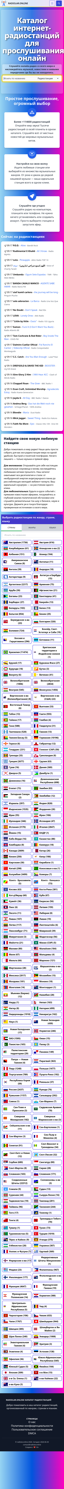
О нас (32, 1422)
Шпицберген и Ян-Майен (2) (47, 1329)
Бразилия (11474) (16, 652)
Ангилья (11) (43, 561)
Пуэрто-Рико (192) (46, 1074)
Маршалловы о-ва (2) (47, 968)
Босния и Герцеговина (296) (17, 640)
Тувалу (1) (12, 1227)
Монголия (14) (14, 987)
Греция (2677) (14, 761)
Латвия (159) (43, 907)
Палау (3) (41, 1044)
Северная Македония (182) (16, 1118)
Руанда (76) (43, 1089)
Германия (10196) (46, 737)
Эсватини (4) (13, 1351)
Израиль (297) (14, 803)
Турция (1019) (44, 1233)
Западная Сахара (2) (17, 796)
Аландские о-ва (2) (47, 548)
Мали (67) (12, 954)
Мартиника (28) (15, 968)
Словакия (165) (14, 1174)
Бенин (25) (42, 614)
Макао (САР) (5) (45, 942)
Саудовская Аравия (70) (47, 1109)
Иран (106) (42, 815)
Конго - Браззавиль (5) (17, 882)
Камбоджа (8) (14, 844)
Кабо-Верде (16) (15, 838)
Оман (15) (42, 1038)
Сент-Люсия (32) (45, 1154)
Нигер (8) (11, 1008)
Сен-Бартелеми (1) (47, 1127)
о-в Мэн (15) (43, 1372)
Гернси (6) (12, 743)
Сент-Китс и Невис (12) (17, 1155)
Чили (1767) (13, 1321)
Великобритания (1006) (16, 682)
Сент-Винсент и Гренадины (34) (46, 1145)
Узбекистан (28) (15, 1245)
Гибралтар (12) (45, 743)
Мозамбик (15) (45, 975)
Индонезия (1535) (16, 809)
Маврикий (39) (45, 930)
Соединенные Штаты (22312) (15, 1181)
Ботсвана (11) (44, 639)
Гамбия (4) (42, 720)
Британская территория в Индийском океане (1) (47, 652)
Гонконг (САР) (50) (46, 749)
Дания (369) (43, 767)
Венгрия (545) (14, 689)
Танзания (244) (45, 1206)
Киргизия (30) (14, 862)
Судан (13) (42, 1189)
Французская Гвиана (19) (45, 1286)
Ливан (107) (13, 919)
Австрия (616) (44, 542)
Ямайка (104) (44, 1366)
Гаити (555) (43, 714)
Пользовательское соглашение (32, 1429)
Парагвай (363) (45, 1061)
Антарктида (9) (14, 576)
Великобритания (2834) (47, 682)
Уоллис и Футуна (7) (17, 1251)
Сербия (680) (13, 1162)
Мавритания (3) (15, 936)
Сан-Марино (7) (45, 1101)
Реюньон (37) (44, 1082)
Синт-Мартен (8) (15, 1168)
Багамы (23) (13, 596)
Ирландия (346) (15, 821)
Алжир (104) (43, 554)
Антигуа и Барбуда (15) (47, 577)
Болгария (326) (45, 621)
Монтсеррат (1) (45, 987)
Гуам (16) (11, 767)
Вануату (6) (12, 674)
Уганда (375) (43, 1239)
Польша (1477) (44, 1068)
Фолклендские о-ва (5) (47, 1277)
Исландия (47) (44, 821)
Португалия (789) (16, 1074)
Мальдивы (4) (44, 954)
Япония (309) (13, 1372)
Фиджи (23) (13, 1269)
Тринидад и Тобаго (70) (47, 1220)
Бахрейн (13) (43, 602)
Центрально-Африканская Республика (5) (15, 1306)
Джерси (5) (12, 773)
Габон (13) (12, 714)
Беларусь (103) (14, 608)
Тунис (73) (42, 1227)
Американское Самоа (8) (16, 562)
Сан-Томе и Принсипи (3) (15, 1109)
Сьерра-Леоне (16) (46, 1195)
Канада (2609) (14, 850)
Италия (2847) (44, 827)
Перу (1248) (12, 1068)
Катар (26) (42, 850)
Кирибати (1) (44, 862)
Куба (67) (41, 895)
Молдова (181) (14, 981)
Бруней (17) (13, 663)
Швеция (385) (14, 1329)
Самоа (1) (11, 1101)
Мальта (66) (13, 960)
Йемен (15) (12, 833)
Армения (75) (44, 584)
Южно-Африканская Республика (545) (47, 1359)
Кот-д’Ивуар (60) (15, 895)
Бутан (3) (41, 668)
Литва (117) (12, 925)
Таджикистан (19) (16, 1201)
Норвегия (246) (45, 1031)
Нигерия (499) (44, 1008)
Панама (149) (44, 1052)
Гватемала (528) (15, 731)
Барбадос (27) (14, 602)
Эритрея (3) (43, 1344)
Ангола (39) (12, 569)
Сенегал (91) (13, 1145)
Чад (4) (40, 1306)
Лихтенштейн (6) (46, 925)
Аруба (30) (12, 590)
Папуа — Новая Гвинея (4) (16, 1061)
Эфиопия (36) (14, 1359)
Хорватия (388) (45, 1295)
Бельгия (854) (14, 614)
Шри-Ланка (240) (15, 1336)
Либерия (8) (43, 913)
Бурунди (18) (13, 668)
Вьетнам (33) (43, 706)
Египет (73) (12, 788)
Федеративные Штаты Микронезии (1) (47, 1260)
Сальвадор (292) (45, 1095)
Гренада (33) (13, 755)
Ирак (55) (11, 815)
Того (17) (11, 1212)
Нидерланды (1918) (17, 1014)
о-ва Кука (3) (13, 1384)
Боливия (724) (14, 630)
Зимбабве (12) (44, 795)
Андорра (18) (44, 569)
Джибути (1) (43, 773)
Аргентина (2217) (16, 584)
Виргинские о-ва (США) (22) (46, 697)
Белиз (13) (42, 608)
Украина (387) (44, 1245)
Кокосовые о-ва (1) (47, 868)
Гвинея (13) (43, 731)
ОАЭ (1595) (12, 1038)
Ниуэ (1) (11, 1021)
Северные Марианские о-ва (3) (47, 1118)
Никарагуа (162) (45, 1014)
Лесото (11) (12, 913)
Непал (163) (43, 1002)
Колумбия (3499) (15, 874)
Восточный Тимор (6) (17, 706)
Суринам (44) (13, 1195)
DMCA (32, 1433)
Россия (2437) (14, 1089)
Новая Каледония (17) (17, 1031)
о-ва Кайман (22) (46, 1378)
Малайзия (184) (45, 948)
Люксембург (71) (15, 930)
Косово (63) (12, 889)
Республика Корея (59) (17, 1082)
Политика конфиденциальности (32, 1426)
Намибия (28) (44, 994)
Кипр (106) (42, 856)
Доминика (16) (14, 780)
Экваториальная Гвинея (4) (16, 1344)
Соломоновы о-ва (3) (47, 1181)
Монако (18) (43, 981)
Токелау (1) (43, 1212)
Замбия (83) (43, 788)
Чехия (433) (43, 1315)
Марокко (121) (44, 960)
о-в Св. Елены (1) (15, 1378)
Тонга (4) (11, 1220)
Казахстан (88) (44, 838)
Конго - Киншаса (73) (47, 882)
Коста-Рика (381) (45, 889)
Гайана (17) (12, 720)
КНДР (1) (41, 833)
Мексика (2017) (15, 975)
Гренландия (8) (45, 755)
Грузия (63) (42, 761)
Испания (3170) (15, 827)
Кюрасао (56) (44, 901)
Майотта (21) (13, 942)
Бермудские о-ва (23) (16, 621)
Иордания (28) (44, 809)
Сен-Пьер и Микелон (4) (45, 1136)
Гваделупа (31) (45, 725)
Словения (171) (45, 1174)
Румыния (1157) (15, 1095)
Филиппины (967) (46, 1269)
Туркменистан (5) (16, 1233)
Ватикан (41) (43, 674)
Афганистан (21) (45, 590)
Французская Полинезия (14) (16, 1296)
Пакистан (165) (14, 1044)
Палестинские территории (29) (16, 1052)
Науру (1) (11, 1002)
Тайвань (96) (13, 1206)
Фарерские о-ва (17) (17, 1260)
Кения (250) (13, 856)
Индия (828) (43, 803)
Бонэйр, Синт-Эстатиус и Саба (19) (47, 631)
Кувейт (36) (12, 901)
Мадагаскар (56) (45, 936)
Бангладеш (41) (45, 596)
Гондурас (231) (14, 749)
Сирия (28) (42, 1168)
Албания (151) (14, 554)
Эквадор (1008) (45, 1336)
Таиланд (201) (44, 1201)
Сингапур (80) (44, 1162)
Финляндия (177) (16, 1277)
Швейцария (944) (46, 1321)
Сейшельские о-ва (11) (17, 1127)
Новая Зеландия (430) (46, 1022)
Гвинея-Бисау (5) (15, 737)
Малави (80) (13, 948)
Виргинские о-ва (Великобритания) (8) (17, 697)
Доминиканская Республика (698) (46, 781)
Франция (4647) (15, 1286)
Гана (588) (12, 725)
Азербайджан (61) (16, 548)
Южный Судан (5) (16, 1366)
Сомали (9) (12, 1189)
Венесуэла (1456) (46, 689)
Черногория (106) (16, 1315)
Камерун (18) (44, 844)
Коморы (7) (43, 874)
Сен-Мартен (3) (14, 1136)
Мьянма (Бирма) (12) (16, 995)
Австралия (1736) (16, 542)
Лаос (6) (11, 907)
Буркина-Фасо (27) (47, 663)
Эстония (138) (44, 1351)
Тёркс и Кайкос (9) (16, 1239)
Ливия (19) (42, 919)
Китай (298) (13, 868)
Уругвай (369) (44, 1251)
